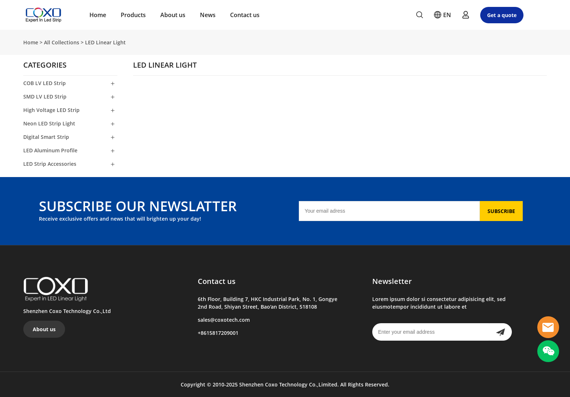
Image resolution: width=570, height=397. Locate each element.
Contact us (245, 15)
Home (97, 15)
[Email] (389, 211)
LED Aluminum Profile (50, 150)
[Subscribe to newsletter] (500, 332)
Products (133, 15)
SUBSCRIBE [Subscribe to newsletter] (501, 211)
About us (172, 15)
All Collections (61, 42)
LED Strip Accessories (49, 163)
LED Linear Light (105, 42)
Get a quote (502, 15)
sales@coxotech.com (224, 319)
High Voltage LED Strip (51, 110)
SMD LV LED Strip (45, 96)
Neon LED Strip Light (49, 123)
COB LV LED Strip (44, 83)
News (208, 15)
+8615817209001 (218, 332)
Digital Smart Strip (46, 136)
